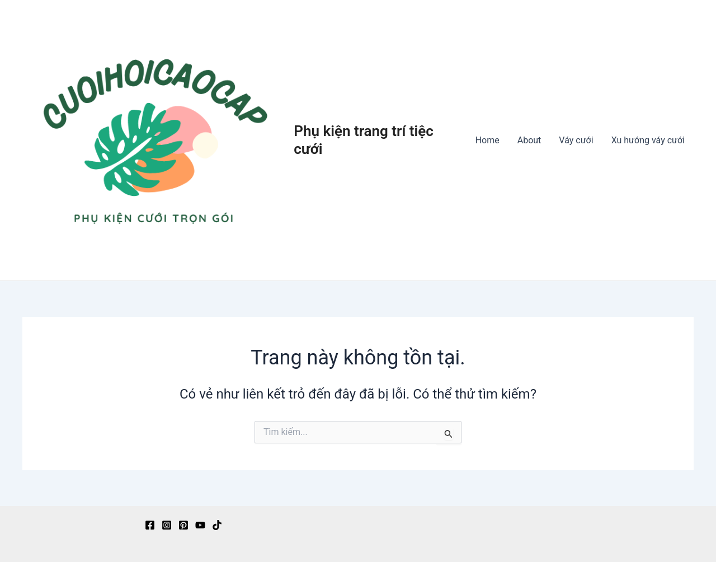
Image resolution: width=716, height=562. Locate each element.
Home (487, 140)
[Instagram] (167, 525)
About (529, 140)
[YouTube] (200, 525)
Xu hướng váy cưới (648, 140)
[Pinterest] (183, 525)
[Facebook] (150, 525)
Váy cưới (576, 140)
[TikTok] (217, 525)
